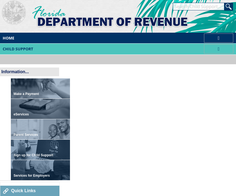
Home (8, 38)
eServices (21, 114)
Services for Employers (32, 175)
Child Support (18, 48)
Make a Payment (26, 94)
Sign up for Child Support (33, 155)
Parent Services (26, 135)
